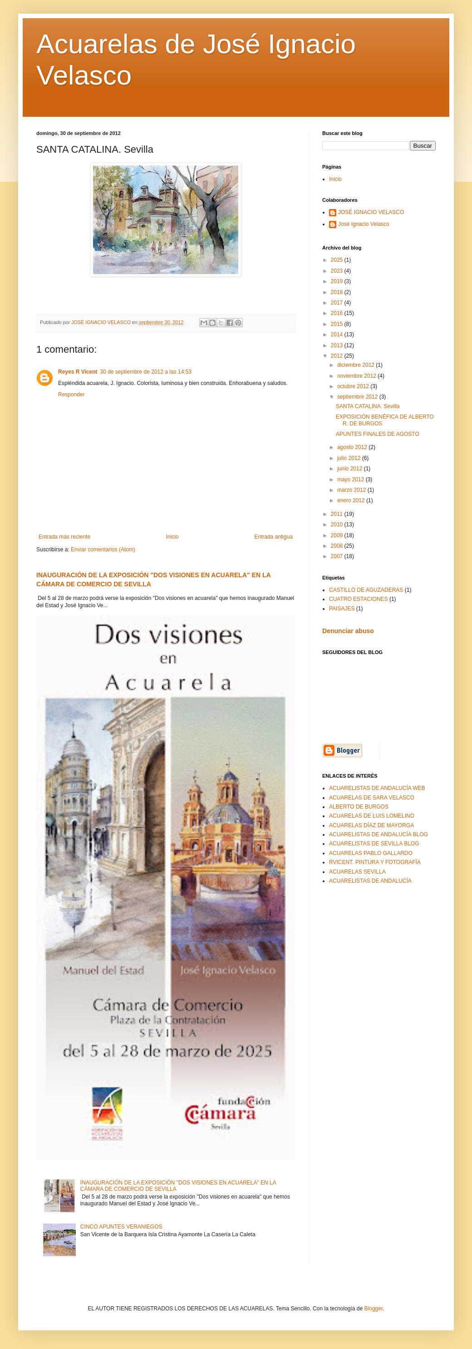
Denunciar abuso (348, 631)
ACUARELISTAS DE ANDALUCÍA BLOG (378, 834)
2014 (337, 334)
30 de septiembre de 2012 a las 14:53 (146, 372)
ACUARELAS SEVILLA (357, 872)
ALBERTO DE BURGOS (358, 807)
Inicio (172, 537)
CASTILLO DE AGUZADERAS (366, 590)
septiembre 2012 (358, 397)
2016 (337, 313)
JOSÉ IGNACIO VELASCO (371, 212)
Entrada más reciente (64, 537)
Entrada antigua (273, 537)
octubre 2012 (353, 386)
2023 (337, 271)
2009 (337, 535)
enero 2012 (351, 500)
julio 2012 (349, 458)
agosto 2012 (353, 447)
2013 (337, 345)
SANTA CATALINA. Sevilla (368, 406)
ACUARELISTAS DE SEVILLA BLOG (374, 843)
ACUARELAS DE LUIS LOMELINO (371, 816)
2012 (337, 356)
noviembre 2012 (357, 376)
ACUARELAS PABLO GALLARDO (371, 853)
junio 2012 (350, 468)
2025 (337, 260)
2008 (337, 546)
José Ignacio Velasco (363, 224)
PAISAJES (341, 608)
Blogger (373, 1308)
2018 (337, 292)
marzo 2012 (352, 490)
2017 (337, 303)
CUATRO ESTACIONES (358, 599)
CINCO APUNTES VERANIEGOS (121, 1227)
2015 (337, 324)
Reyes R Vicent (78, 372)
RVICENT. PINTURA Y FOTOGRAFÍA (375, 862)
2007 (337, 556)
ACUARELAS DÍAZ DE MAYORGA (371, 825)
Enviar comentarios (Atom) (103, 549)
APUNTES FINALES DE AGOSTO (377, 434)
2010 (337, 524)
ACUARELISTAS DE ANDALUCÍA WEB (377, 788)
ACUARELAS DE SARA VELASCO (371, 797)
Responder (71, 394)
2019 (337, 281)
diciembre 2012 (356, 365)
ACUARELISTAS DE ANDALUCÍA (370, 881)
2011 (337, 514)
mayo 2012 (351, 479)
